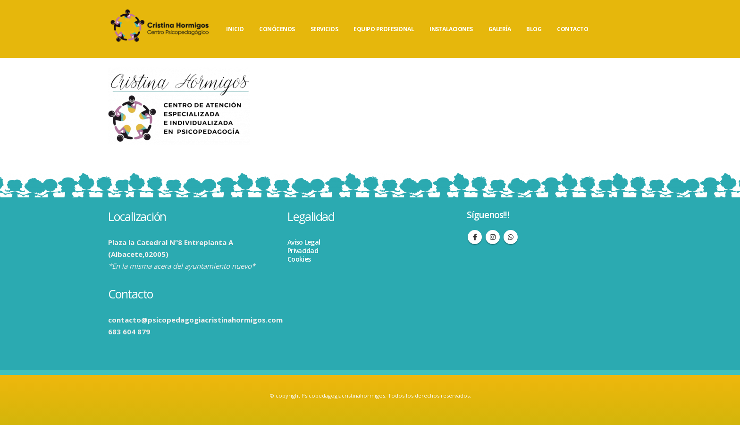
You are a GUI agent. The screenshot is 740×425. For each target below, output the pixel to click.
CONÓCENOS (277, 29)
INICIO (235, 29)
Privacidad (302, 250)
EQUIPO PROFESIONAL (383, 29)
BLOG (533, 29)
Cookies (299, 259)
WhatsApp (511, 237)
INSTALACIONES (451, 29)
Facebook (475, 237)
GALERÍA (499, 29)
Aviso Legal (303, 242)
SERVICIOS (324, 29)
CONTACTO (572, 29)
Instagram (493, 237)
